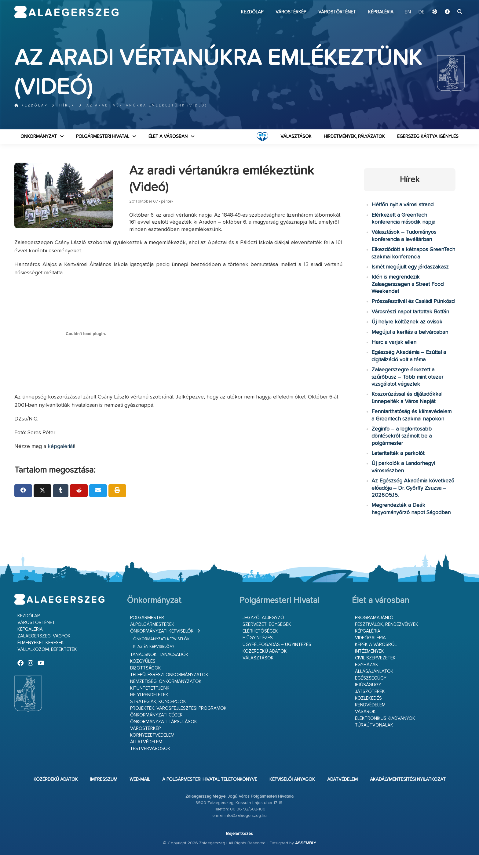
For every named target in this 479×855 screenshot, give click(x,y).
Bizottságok (145, 668)
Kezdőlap (252, 12)
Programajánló (374, 617)
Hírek (67, 105)
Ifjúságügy (368, 685)
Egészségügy (370, 678)
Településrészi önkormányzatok (169, 675)
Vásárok (365, 711)
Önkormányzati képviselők (162, 631)
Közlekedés (368, 698)
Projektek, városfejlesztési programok (178, 708)
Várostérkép (291, 12)
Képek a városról (376, 644)
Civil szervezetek (375, 658)
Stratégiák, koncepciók (158, 701)
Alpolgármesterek (152, 624)
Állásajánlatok (374, 671)
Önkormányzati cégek (156, 715)
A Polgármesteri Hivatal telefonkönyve (209, 779)
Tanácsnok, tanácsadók (159, 654)
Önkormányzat (38, 136)
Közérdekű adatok (265, 651)
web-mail (140, 779)
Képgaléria (380, 12)
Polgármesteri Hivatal (102, 136)
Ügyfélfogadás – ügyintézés (277, 644)
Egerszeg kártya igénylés (428, 136)
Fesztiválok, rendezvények (386, 624)
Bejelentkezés (239, 834)
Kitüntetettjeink (150, 688)
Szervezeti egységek (267, 624)
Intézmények (369, 651)
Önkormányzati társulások (163, 722)
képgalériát (61, 446)
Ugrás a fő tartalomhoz (449, 2)
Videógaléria (370, 638)
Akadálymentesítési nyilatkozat (408, 779)
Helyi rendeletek (149, 695)
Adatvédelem (342, 779)
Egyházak (366, 664)
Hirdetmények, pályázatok (354, 136)
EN (408, 12)
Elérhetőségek (260, 631)
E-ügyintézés (258, 638)
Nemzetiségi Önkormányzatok (166, 681)
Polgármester (147, 617)
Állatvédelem (146, 742)
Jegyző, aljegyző (263, 617)
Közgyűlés (142, 661)
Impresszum (103, 779)
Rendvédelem (370, 705)
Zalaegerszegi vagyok (44, 636)
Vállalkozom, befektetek (47, 649)
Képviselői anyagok (292, 779)
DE (422, 12)
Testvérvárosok (150, 748)
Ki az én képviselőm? (153, 647)
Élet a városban (168, 136)
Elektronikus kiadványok (385, 718)
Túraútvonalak (374, 725)
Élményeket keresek (40, 642)
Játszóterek (370, 691)
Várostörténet (337, 12)
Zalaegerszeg (66, 12)
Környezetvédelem (152, 735)
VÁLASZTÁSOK (296, 136)
